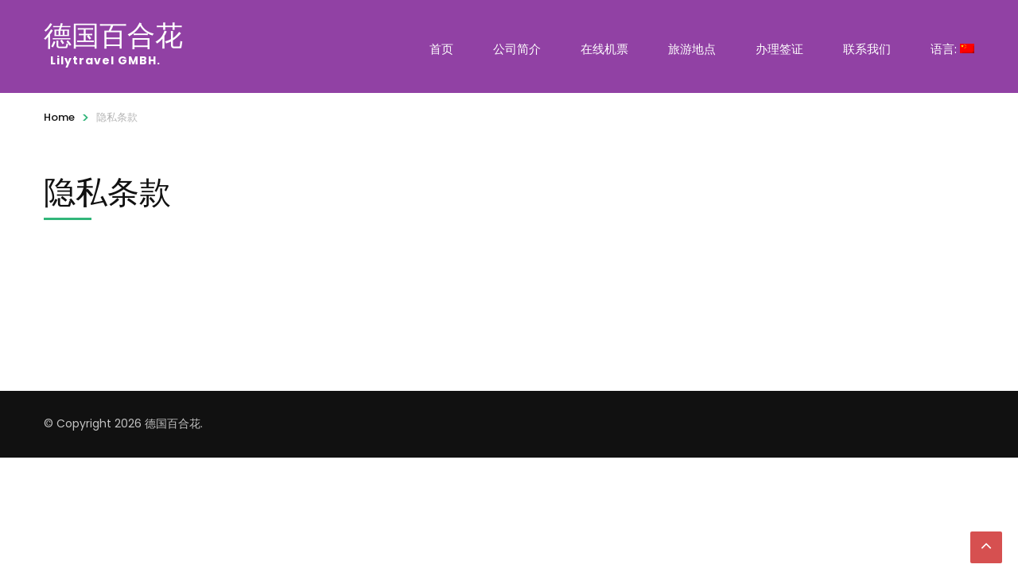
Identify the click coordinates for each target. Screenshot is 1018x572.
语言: (952, 48)
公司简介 (517, 48)
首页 (441, 48)
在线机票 (604, 48)
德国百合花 (115, 34)
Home (59, 117)
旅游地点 (692, 48)
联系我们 (867, 48)
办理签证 (779, 48)
